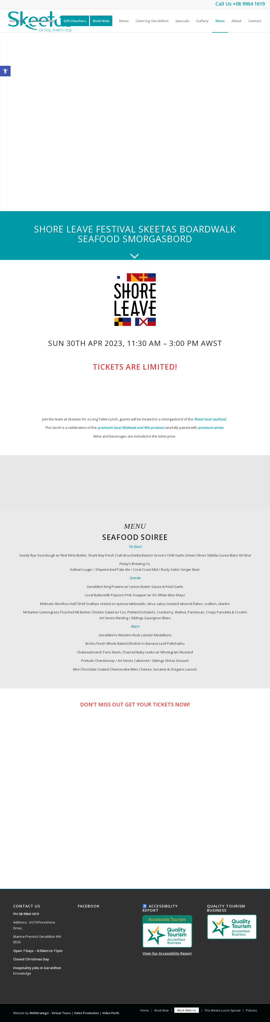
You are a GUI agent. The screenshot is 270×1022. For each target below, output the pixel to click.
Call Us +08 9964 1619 (240, 4)
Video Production (87, 1013)
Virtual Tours (61, 1013)
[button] (5, 71)
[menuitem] (17, 20)
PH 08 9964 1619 (26, 913)
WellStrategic (39, 1013)
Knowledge (22, 973)
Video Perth (110, 1013)
